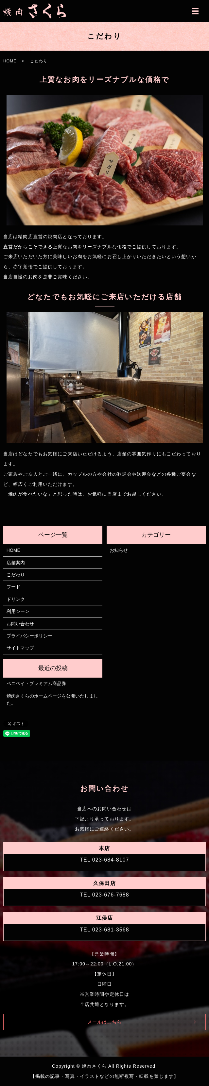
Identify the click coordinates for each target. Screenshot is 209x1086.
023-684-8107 (110, 860)
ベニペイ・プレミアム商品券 (36, 683)
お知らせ (119, 550)
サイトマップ (20, 647)
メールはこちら (104, 1022)
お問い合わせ (20, 623)
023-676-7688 (110, 894)
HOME (9, 61)
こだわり (16, 574)
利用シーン (18, 611)
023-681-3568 (110, 929)
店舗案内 (16, 562)
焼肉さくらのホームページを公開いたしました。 (52, 699)
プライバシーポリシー (29, 635)
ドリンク (16, 599)
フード (13, 586)
